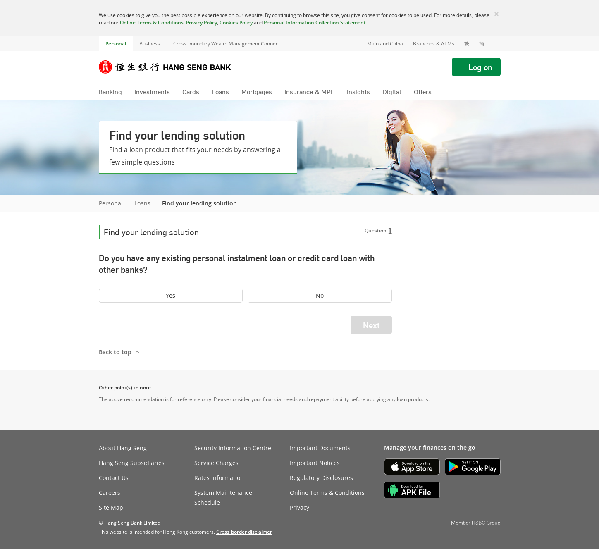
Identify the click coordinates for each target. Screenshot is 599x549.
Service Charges (216, 463)
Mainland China (385, 43)
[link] (244, 531)
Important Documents (320, 448)
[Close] (496, 14)
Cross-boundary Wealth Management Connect (226, 43)
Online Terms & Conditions (152, 22)
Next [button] (371, 325)
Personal (115, 43)
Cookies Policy (236, 22)
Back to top (115, 352)
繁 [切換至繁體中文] (466, 44)
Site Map (111, 507)
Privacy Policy (201, 22)
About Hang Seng (123, 448)
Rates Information (219, 478)
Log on (480, 67)
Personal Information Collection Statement (315, 22)
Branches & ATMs (433, 43)
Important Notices (315, 463)
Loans (142, 203)
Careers (109, 492)
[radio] (171, 296)
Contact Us (114, 478)
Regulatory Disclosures (321, 478)
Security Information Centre (232, 448)
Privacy (299, 507)
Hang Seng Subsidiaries (132, 463)
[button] (495, 43)
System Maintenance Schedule (223, 497)
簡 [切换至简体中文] (481, 44)
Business (149, 43)
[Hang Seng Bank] (171, 67)
